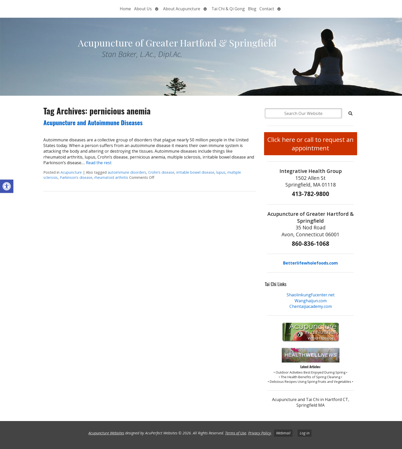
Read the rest (99, 162)
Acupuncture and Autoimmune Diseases (93, 122)
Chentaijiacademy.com (310, 306)
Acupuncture (71, 172)
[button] (6, 186)
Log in (304, 433)
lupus (220, 172)
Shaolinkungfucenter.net (311, 295)
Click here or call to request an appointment (310, 143)
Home (125, 9)
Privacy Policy (259, 433)
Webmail (283, 433)
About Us (143, 9)
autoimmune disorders (127, 172)
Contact (266, 9)
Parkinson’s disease (76, 177)
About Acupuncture (181, 9)
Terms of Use (235, 433)
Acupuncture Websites (106, 433)
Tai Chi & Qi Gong (228, 9)
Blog (252, 9)
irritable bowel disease (195, 172)
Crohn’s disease (161, 172)
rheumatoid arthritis (111, 177)
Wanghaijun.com (311, 301)
